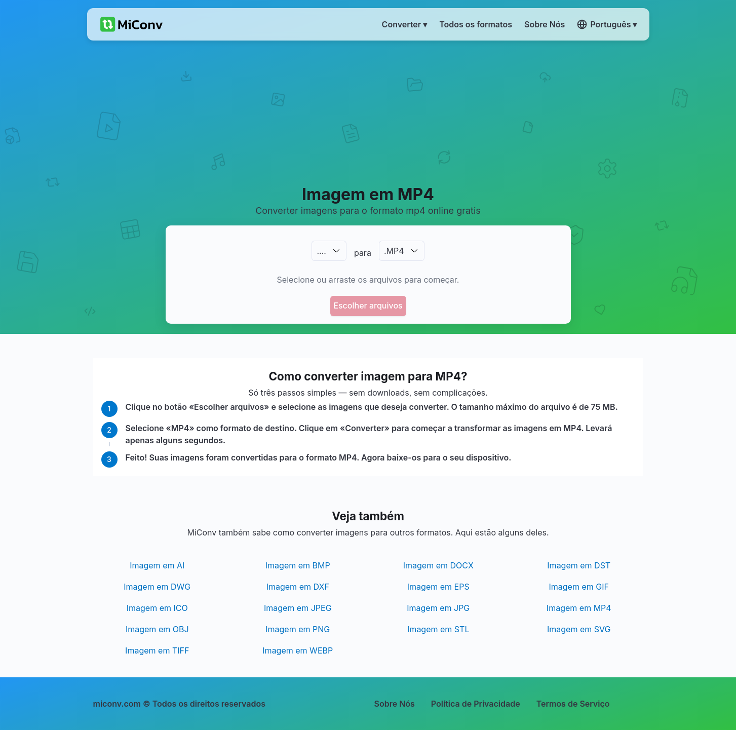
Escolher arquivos (367, 305)
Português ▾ (607, 24)
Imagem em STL (438, 629)
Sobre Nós (394, 704)
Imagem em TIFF (157, 650)
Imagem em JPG (438, 608)
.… (321, 251)
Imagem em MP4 (579, 608)
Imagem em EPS (438, 587)
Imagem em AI (157, 565)
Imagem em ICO (157, 608)
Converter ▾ (405, 24)
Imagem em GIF (579, 587)
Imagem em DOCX (438, 565)
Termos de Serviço (573, 704)
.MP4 (394, 251)
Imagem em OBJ (157, 629)
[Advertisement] (368, 112)
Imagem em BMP (297, 565)
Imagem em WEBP (297, 650)
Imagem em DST (578, 565)
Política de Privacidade (475, 704)
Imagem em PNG (297, 629)
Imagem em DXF (297, 587)
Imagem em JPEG (298, 608)
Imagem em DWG (157, 587)
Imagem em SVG (579, 629)
